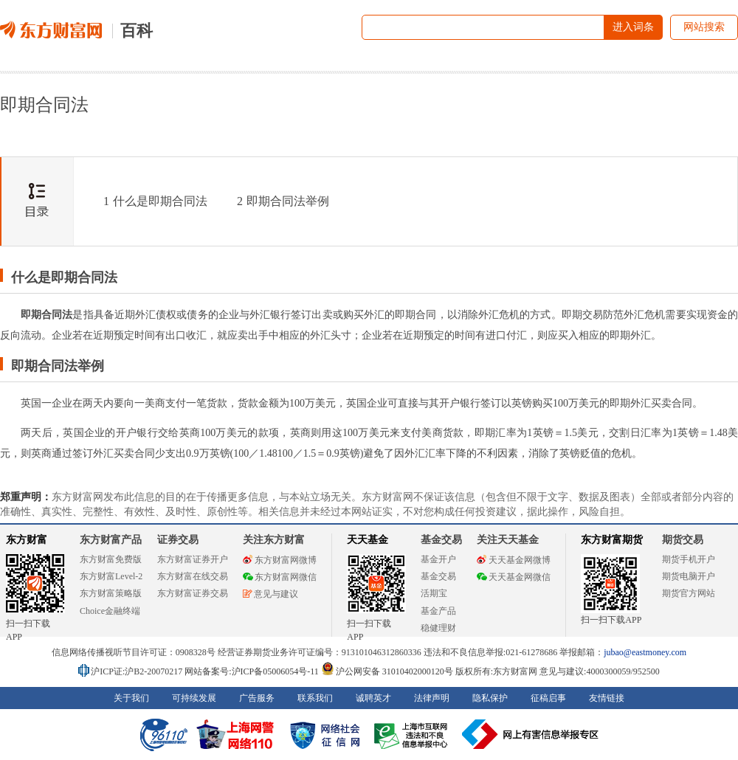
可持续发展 (194, 698)
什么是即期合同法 (155, 201)
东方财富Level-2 (111, 576)
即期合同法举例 (283, 201)
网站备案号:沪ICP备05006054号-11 (252, 671)
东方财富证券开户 (192, 559)
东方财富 (26, 539)
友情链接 (606, 698)
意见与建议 (270, 594)
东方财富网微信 (280, 577)
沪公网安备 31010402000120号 (387, 671)
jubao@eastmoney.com (645, 652)
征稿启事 (548, 698)
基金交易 (438, 576)
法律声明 (431, 698)
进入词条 (633, 26)
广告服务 (257, 698)
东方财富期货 (612, 539)
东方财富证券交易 (192, 593)
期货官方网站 (688, 593)
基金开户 (438, 559)
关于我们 (131, 698)
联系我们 (315, 698)
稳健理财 (438, 628)
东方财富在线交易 (192, 576)
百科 (136, 30)
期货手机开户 (688, 559)
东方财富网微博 (280, 560)
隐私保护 (490, 698)
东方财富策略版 (111, 593)
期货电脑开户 (688, 576)
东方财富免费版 (111, 559)
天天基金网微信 (514, 577)
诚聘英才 (373, 698)
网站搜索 (704, 26)
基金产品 (438, 611)
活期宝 (434, 593)
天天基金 (367, 539)
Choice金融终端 (110, 611)
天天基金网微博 (514, 560)
